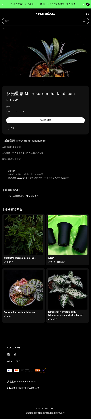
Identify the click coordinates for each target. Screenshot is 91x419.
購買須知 (20, 196)
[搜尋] (84, 21)
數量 (8, 107)
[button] (3, 14)
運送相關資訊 (32, 196)
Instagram (21, 178)
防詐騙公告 (60, 413)
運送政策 (30, 413)
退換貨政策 (49, 413)
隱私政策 (39, 413)
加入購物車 (45, 120)
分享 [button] (10, 128)
